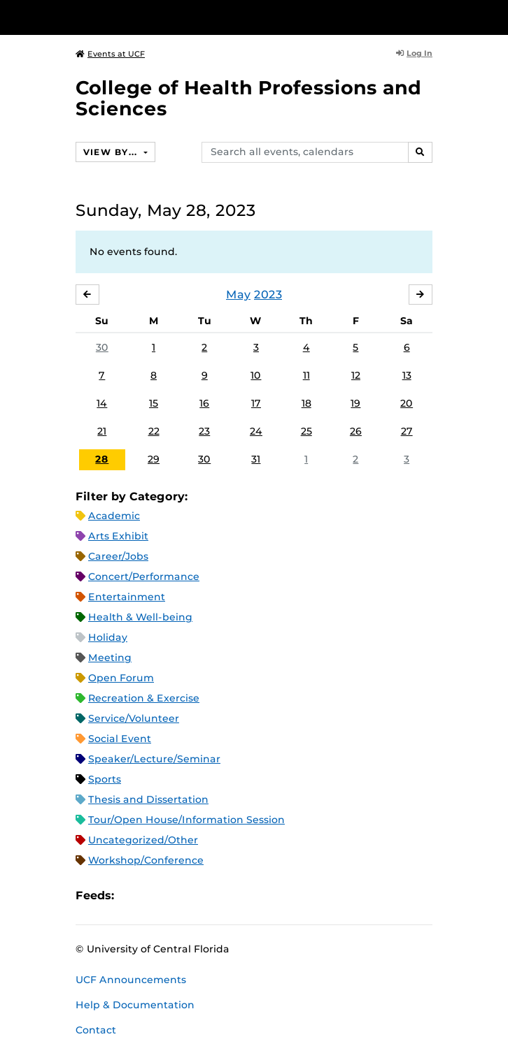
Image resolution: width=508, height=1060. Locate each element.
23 (204, 431)
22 (154, 431)
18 (306, 403)
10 (256, 375)
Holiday (107, 637)
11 (306, 375)
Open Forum (121, 677)
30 (102, 347)
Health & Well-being (140, 617)
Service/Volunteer (133, 718)
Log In (414, 53)
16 (204, 403)
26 (356, 431)
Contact (96, 1030)
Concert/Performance (143, 576)
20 (406, 403)
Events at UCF (110, 54)
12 (355, 375)
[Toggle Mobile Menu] (494, 16)
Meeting (110, 657)
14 (102, 403)
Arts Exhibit (118, 536)
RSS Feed (180, 896)
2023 (268, 294)
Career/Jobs (118, 556)
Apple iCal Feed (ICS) (132, 896)
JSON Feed (227, 896)
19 (355, 403)
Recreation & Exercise (143, 698)
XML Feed (204, 896)
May (238, 294)
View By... (112, 152)
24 (256, 431)
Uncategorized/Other (143, 840)
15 (153, 403)
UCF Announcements (131, 979)
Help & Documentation (135, 1005)
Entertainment (126, 596)
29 (154, 459)
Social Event (119, 738)
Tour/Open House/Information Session (186, 819)
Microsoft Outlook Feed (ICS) (156, 896)
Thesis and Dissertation (148, 799)
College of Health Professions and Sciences (248, 98)
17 (256, 403)
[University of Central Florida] (106, 17)
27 (407, 431)
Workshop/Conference (146, 860)
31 (255, 459)
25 (306, 431)
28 (101, 459)
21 (101, 431)
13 (406, 375)
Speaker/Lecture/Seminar (154, 759)
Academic (114, 515)
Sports (104, 779)
